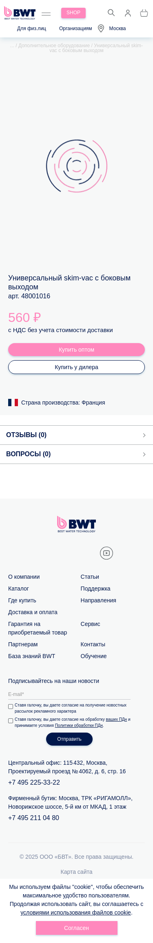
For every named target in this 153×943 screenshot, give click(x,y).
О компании (24, 576)
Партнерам (23, 644)
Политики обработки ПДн (79, 725)
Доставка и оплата (33, 612)
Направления (98, 600)
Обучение (94, 656)
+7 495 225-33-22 (34, 782)
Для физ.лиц (31, 28)
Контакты (93, 644)
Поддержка (96, 588)
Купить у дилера (76, 367)
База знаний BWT (31, 656)
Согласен (76, 928)
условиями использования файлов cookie (75, 912)
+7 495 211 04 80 (33, 817)
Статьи (90, 576)
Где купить (22, 600)
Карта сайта (77, 872)
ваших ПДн (116, 719)
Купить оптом (76, 349)
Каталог (18, 588)
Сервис (90, 624)
